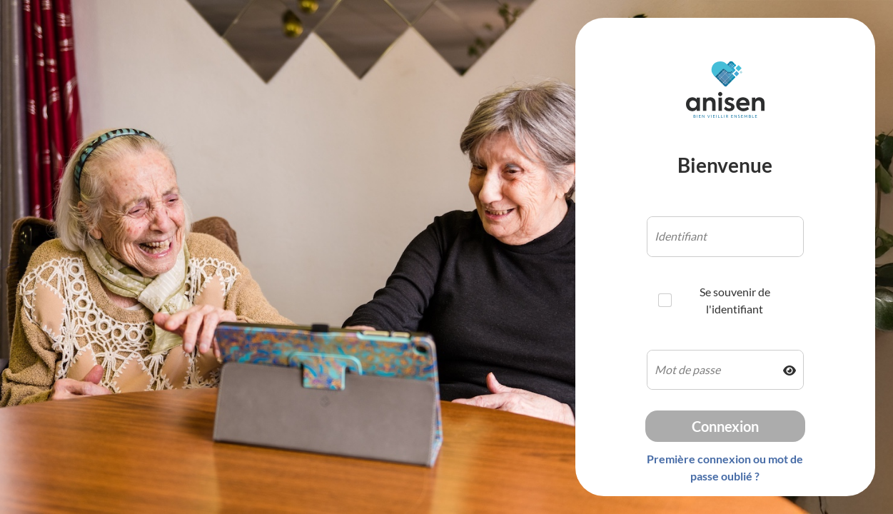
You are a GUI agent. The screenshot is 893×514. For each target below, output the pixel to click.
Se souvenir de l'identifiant (714, 300)
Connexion (725, 426)
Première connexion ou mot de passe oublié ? (725, 467)
